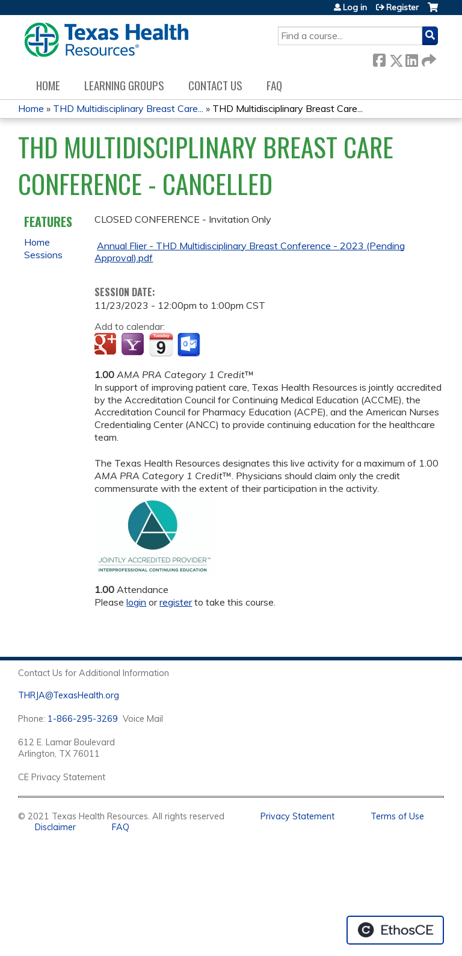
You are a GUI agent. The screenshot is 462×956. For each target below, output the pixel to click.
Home (48, 85)
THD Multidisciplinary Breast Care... (128, 108)
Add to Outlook (189, 345)
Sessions (43, 255)
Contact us (215, 85)
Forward (428, 58)
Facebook (379, 58)
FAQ (274, 85)
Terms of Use (397, 816)
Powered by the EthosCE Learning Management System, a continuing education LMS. (395, 930)
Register (402, 7)
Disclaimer (55, 827)
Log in (355, 7)
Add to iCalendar (161, 344)
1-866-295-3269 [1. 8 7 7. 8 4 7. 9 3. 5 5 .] (83, 718)
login (136, 602)
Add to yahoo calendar (134, 345)
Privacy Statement (297, 816)
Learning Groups (124, 85)
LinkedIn (411, 58)
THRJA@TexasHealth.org (68, 695)
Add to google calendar (106, 345)
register (175, 602)
